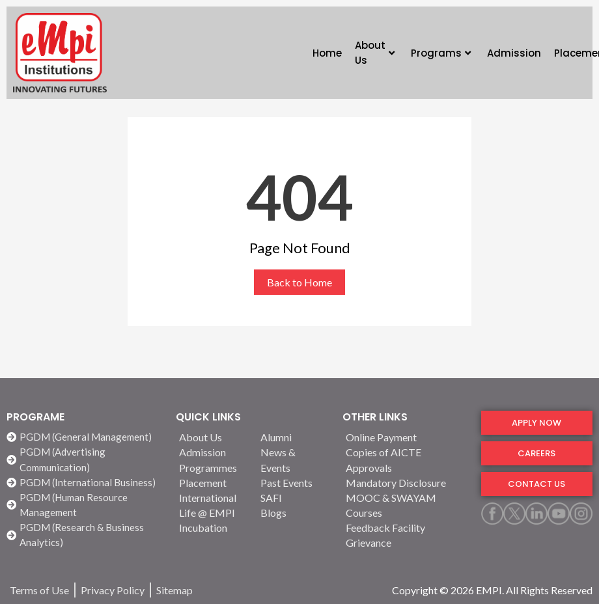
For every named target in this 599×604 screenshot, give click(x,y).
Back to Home (299, 282)
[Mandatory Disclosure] (405, 482)
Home (327, 53)
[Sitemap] (174, 590)
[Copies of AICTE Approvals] (405, 459)
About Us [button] (375, 52)
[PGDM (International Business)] (85, 482)
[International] (212, 497)
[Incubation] (212, 527)
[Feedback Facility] (405, 527)
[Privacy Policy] (112, 590)
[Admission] (212, 452)
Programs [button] (441, 53)
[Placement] (212, 482)
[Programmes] (212, 467)
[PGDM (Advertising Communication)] (85, 459)
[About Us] (212, 437)
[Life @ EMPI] (212, 512)
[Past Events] (293, 482)
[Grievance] (405, 542)
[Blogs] (293, 512)
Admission (514, 53)
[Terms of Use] (39, 590)
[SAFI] (293, 497)
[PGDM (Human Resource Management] (85, 505)
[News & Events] (293, 459)
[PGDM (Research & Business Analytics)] (85, 535)
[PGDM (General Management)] (85, 437)
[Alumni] (293, 437)
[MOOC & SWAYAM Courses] (405, 505)
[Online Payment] (405, 437)
